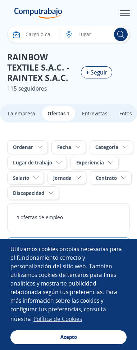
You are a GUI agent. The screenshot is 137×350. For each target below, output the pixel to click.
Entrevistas (94, 113)
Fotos (125, 113)
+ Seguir (96, 72)
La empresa (21, 113)
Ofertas (58, 113)
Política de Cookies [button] (57, 319)
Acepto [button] (68, 337)
